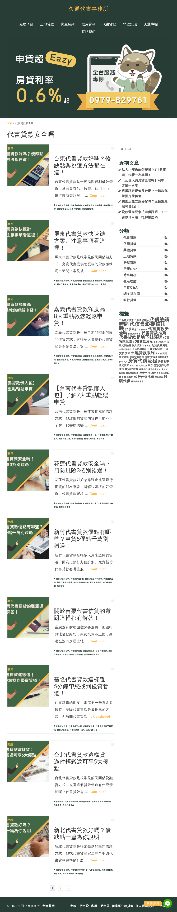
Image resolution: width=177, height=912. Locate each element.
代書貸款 (60, 802)
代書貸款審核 (76, 651)
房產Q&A (130, 269)
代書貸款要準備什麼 (79, 870)
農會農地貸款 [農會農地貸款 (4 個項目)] (126, 377)
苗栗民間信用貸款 (91, 654)
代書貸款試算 (94, 870)
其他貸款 (130, 250)
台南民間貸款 (90, 439)
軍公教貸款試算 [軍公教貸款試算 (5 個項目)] (128, 369)
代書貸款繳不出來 (77, 730)
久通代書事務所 (89, 8)
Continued (98, 195)
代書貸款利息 (61, 726)
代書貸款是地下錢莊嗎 (92, 205)
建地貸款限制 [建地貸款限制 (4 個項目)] (136, 357)
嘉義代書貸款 (88, 360)
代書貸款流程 (62, 360)
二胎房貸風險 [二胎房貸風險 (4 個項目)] (141, 320)
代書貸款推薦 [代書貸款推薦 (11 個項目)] (153, 333)
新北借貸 (79, 874)
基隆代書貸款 (91, 730)
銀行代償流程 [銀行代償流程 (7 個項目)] (144, 377)
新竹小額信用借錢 (81, 582)
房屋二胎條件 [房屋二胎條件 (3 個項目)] (151, 357)
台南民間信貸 (77, 439)
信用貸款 (130, 244)
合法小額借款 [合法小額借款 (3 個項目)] (125, 349)
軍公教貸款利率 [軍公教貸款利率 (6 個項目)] (158, 365)
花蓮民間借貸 (64, 507)
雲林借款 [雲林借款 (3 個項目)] (159, 377)
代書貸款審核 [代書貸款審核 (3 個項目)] (134, 334)
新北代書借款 (68, 874)
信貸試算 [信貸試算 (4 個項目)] (137, 345)
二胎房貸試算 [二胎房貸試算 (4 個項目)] (126, 320)
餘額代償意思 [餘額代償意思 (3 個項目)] (137, 381)
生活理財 (130, 281)
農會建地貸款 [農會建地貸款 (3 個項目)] (163, 373)
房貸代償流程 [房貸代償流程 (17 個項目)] (142, 360)
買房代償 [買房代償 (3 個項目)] (143, 366)
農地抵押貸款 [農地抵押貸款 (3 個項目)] (154, 369)
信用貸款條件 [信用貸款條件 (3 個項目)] (159, 342)
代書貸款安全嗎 (62, 205)
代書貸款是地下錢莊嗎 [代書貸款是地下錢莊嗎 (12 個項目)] (140, 337)
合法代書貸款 (101, 651)
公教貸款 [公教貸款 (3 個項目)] (146, 346)
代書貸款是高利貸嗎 (93, 579)
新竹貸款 (61, 586)
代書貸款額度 (75, 360)
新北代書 (58, 874)
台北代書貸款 (68, 805)
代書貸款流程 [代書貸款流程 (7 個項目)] (143, 341)
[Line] (167, 903)
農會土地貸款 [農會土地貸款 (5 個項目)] (147, 372)
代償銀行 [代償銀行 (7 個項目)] (131, 329)
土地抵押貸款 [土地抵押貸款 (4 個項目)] (139, 349)
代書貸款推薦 (76, 205)
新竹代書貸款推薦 (64, 582)
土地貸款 (130, 256)
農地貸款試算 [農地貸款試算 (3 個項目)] (132, 373)
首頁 (9, 123)
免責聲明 (48, 906)
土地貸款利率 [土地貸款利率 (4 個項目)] (155, 349)
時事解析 (130, 275)
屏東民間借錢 (88, 284)
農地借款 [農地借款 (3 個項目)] (143, 369)
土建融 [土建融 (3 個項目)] (159, 354)
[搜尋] (121, 149)
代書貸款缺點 (62, 209)
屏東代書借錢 (62, 284)
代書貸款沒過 (64, 439)
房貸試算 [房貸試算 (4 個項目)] (124, 365)
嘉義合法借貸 (100, 360)
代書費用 (58, 805)
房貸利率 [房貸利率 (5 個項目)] (163, 361)
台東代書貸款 (75, 209)
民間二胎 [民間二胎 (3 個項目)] (133, 366)
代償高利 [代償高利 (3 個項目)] (143, 330)
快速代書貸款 (88, 209)
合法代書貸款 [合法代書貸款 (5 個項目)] (159, 345)
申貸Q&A (130, 287)
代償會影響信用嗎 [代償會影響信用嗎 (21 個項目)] (142, 326)
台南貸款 (100, 439)
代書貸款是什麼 (89, 435)
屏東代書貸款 (75, 284)
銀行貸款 (130, 300)
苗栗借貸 (79, 654)
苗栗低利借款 (68, 654)
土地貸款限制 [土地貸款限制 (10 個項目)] (143, 353)
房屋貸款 (130, 262)
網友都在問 (131, 294)
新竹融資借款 (95, 582)
